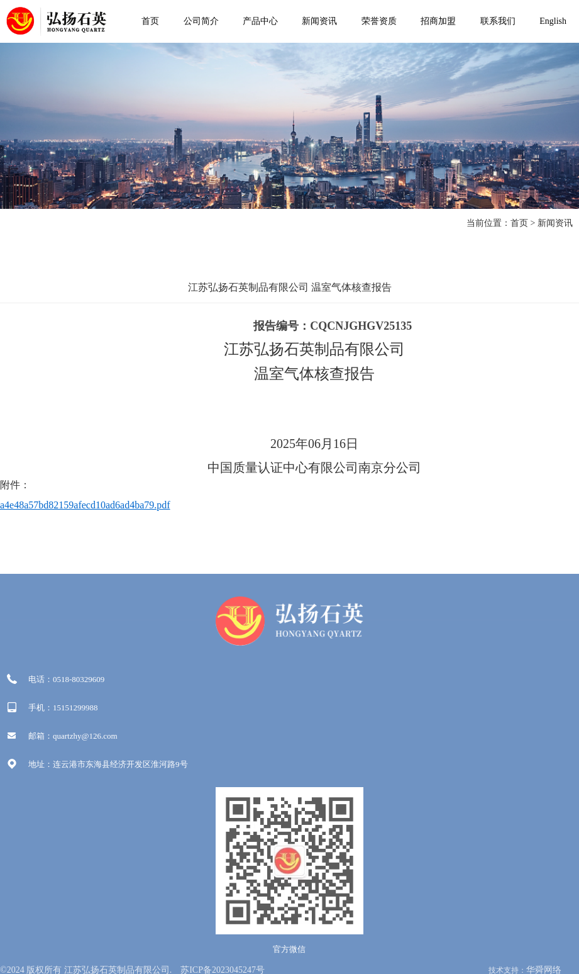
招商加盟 (438, 21)
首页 (150, 21)
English (552, 21)
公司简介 (201, 21)
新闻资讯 (319, 21)
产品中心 (260, 21)
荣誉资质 (379, 21)
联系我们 (498, 21)
